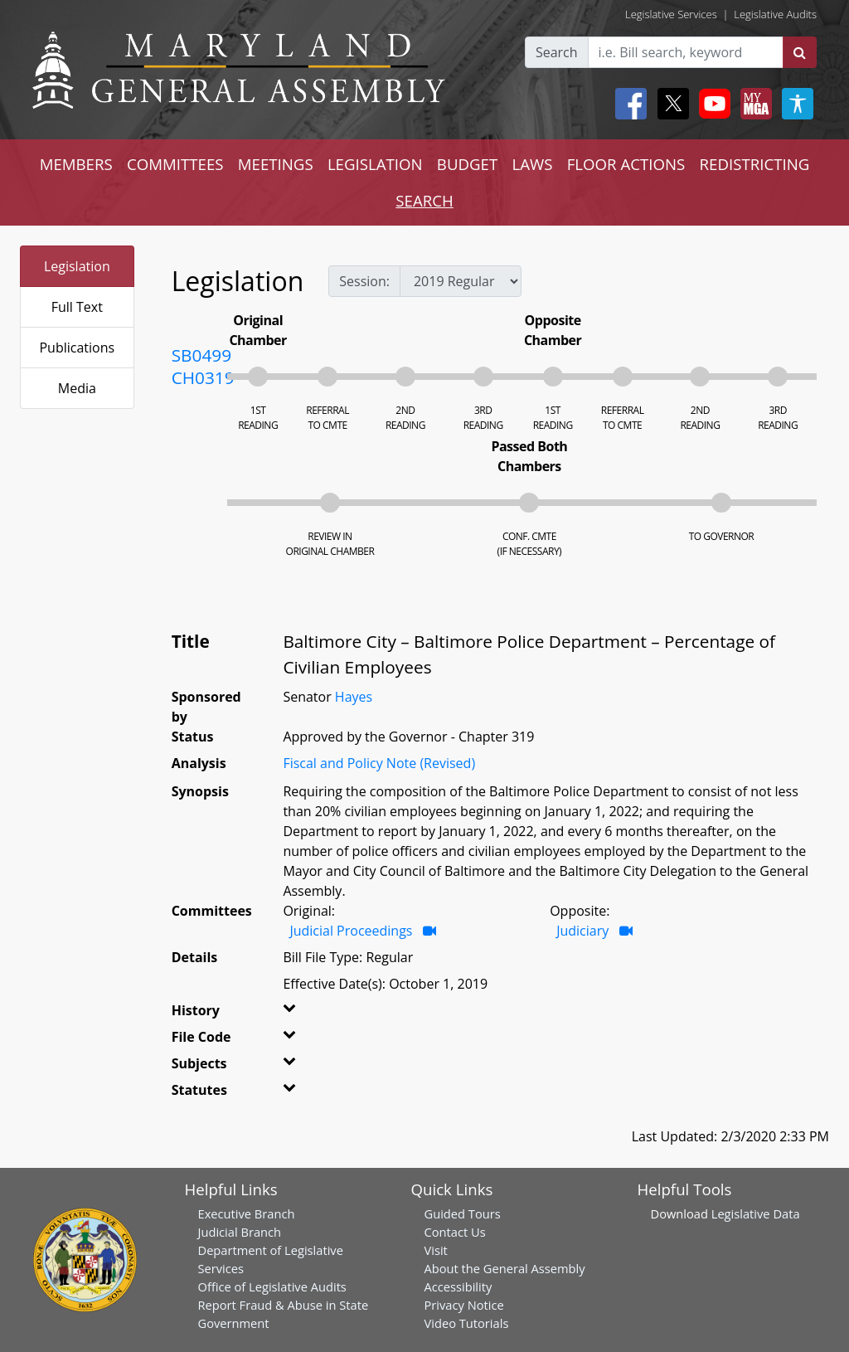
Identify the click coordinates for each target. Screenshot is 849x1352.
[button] (298, 1013)
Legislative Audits (775, 14)
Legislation (77, 266)
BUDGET (467, 163)
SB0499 (201, 355)
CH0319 (203, 377)
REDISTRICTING (755, 163)
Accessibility (458, 1286)
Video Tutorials (466, 1323)
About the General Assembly (504, 1268)
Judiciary (582, 931)
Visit (436, 1250)
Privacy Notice (464, 1304)
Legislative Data (755, 1213)
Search (557, 52)
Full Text (77, 307)
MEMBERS (76, 163)
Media (77, 388)
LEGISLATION (375, 163)
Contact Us (455, 1231)
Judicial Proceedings (350, 931)
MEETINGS (275, 163)
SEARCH (424, 200)
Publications (76, 347)
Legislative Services (671, 14)
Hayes (353, 697)
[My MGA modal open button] (753, 103)
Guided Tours (462, 1213)
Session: (364, 281)
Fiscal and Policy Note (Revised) (379, 763)
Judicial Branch (240, 1231)
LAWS (532, 163)
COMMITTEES (175, 163)
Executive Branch (246, 1213)
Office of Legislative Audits (272, 1286)
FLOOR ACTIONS (626, 163)
